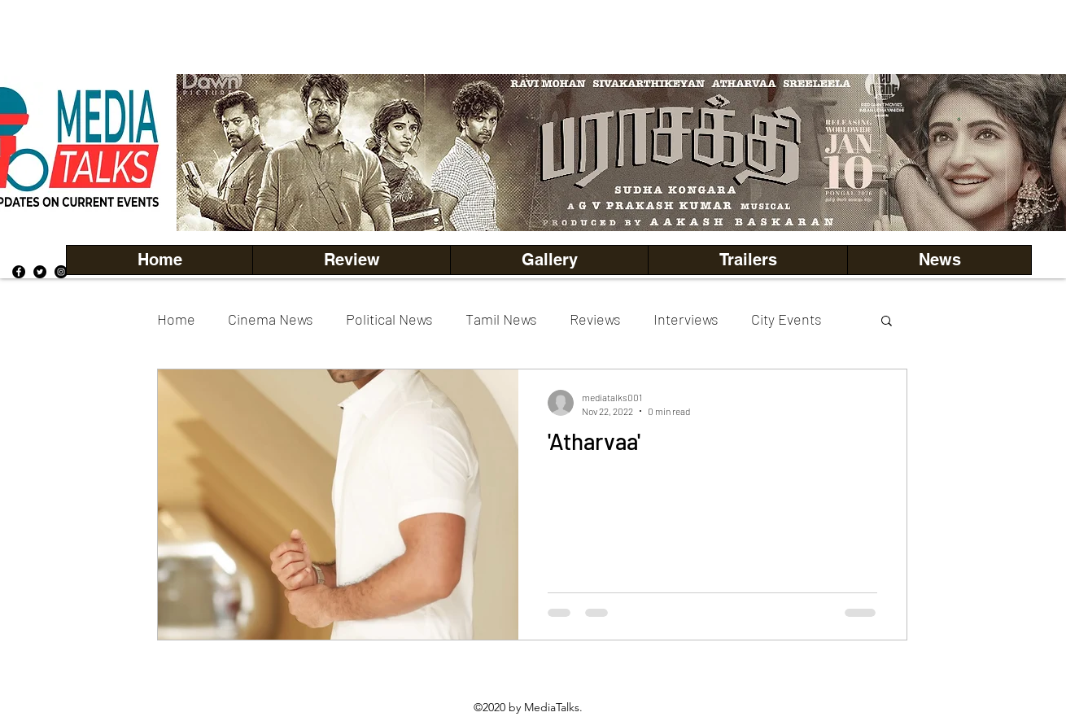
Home (176, 319)
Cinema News (270, 319)
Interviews (686, 319)
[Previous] (216, 152)
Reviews (595, 319)
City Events (786, 319)
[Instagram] (61, 271)
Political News (389, 319)
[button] (549, 260)
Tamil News (501, 319)
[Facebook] (18, 271)
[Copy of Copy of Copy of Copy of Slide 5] (688, 195)
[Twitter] (39, 271)
